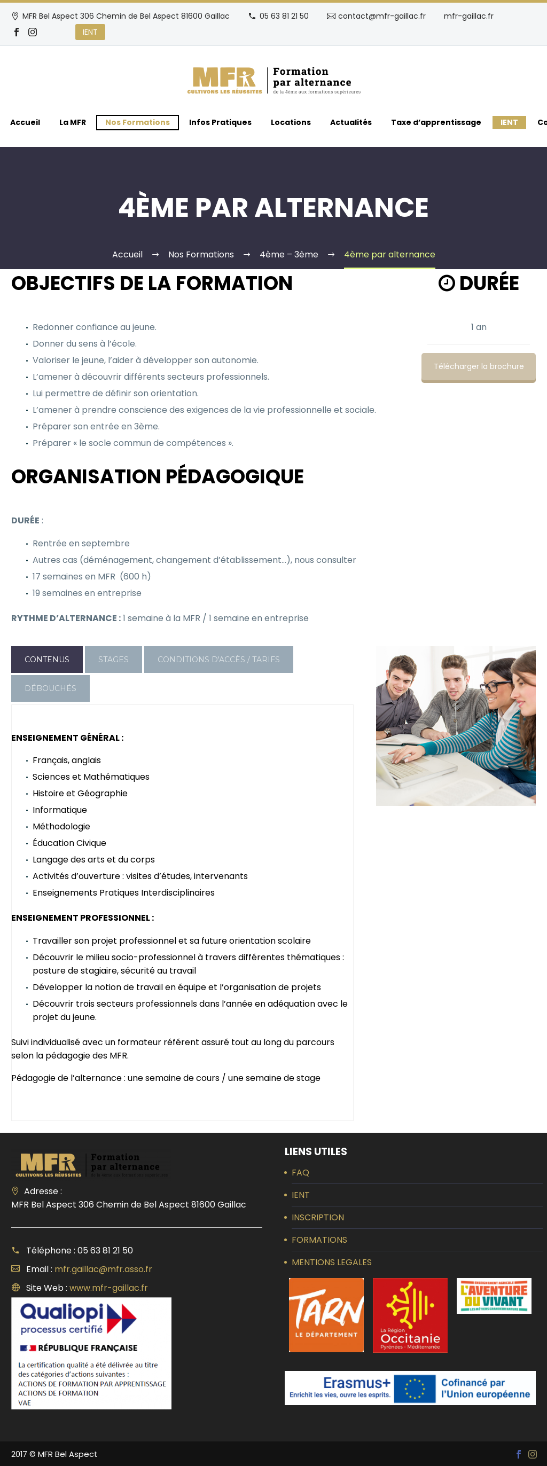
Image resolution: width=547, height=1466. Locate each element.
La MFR (72, 122)
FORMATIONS (319, 1240)
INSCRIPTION (318, 1217)
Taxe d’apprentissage (436, 122)
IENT (90, 32)
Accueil (25, 122)
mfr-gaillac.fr (469, 16)
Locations (291, 122)
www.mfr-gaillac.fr (108, 1288)
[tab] (47, 659)
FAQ (300, 1172)
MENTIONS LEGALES (332, 1262)
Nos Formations (137, 122)
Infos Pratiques (220, 122)
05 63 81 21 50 (284, 16)
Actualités (351, 122)
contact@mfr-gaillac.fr (382, 16)
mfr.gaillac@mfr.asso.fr (103, 1269)
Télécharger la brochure (479, 366)
